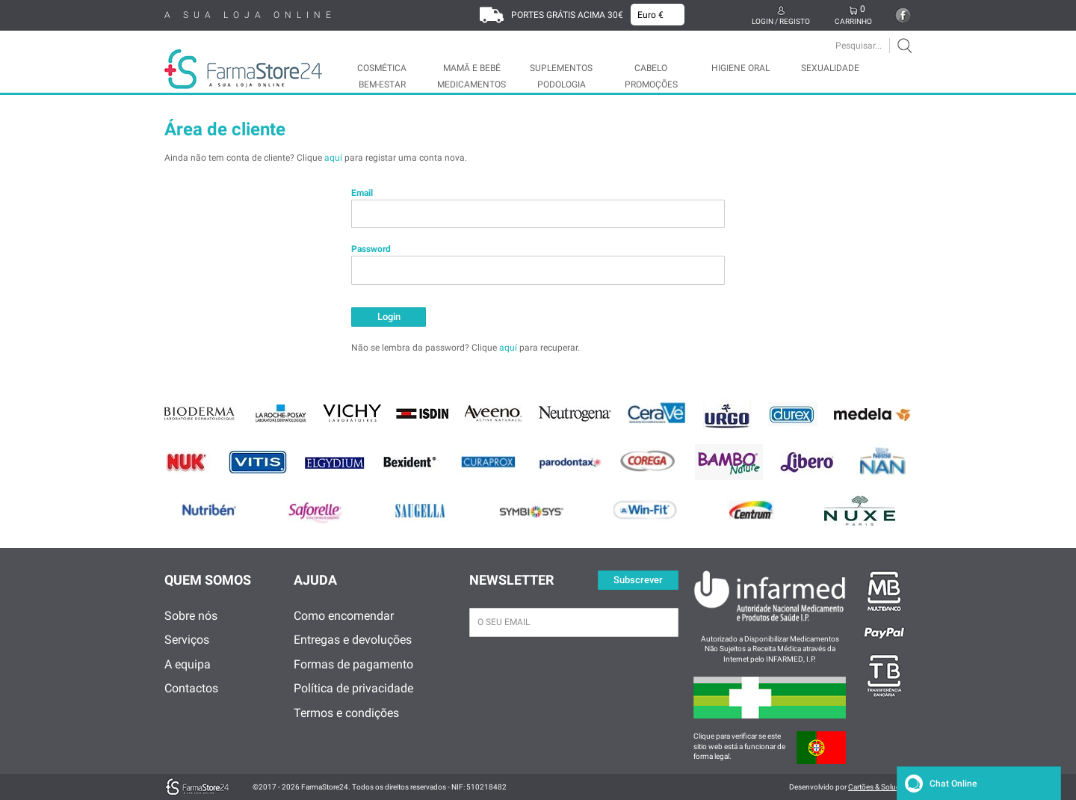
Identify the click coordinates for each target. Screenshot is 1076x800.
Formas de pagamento (353, 664)
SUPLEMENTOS (561, 68)
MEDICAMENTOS (471, 84)
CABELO (650, 68)
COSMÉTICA (381, 68)
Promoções (651, 84)
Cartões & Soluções (880, 787)
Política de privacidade (353, 688)
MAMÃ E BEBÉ (472, 68)
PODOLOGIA (561, 84)
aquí (333, 158)
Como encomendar (344, 616)
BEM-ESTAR (382, 84)
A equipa (187, 664)
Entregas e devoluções (353, 640)
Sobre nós (190, 616)
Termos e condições (346, 713)
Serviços (186, 640)
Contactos (191, 688)
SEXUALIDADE (830, 68)
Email (362, 193)
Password (371, 249)
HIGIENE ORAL (740, 68)
